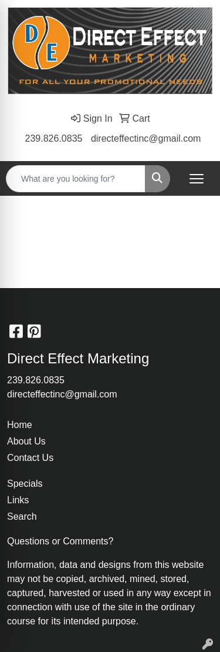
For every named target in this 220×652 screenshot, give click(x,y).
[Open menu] (196, 178)
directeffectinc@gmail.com (146, 138)
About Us (26, 441)
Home (19, 425)
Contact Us (30, 458)
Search (22, 516)
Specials (24, 484)
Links (18, 500)
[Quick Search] (75, 178)
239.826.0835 (54, 138)
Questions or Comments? (60, 541)
